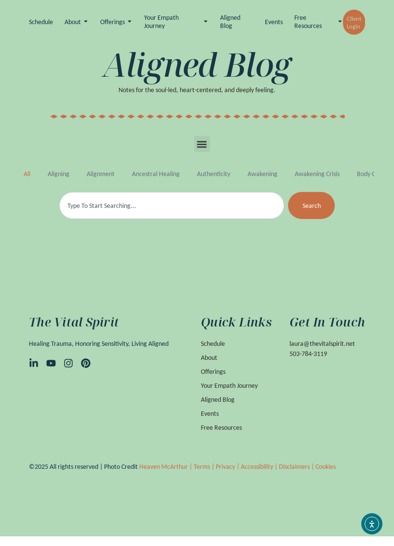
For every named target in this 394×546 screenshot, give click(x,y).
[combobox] (171, 205)
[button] (202, 144)
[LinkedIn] (34, 363)
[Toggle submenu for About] (85, 22)
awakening (262, 174)
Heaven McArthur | (166, 466)
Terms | (205, 466)
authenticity (213, 174)
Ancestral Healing (156, 174)
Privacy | (228, 466)
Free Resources (308, 22)
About (73, 22)
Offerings (112, 22)
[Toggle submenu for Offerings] (128, 22)
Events (274, 22)
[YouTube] (51, 363)
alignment (101, 174)
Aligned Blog (230, 22)
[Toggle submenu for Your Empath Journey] (205, 22)
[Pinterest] (86, 363)
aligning (58, 174)
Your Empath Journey (161, 22)
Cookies (325, 466)
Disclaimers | (297, 466)
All (27, 174)
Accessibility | (260, 466)
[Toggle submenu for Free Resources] (339, 22)
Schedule (41, 22)
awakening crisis (317, 174)
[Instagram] (68, 363)
